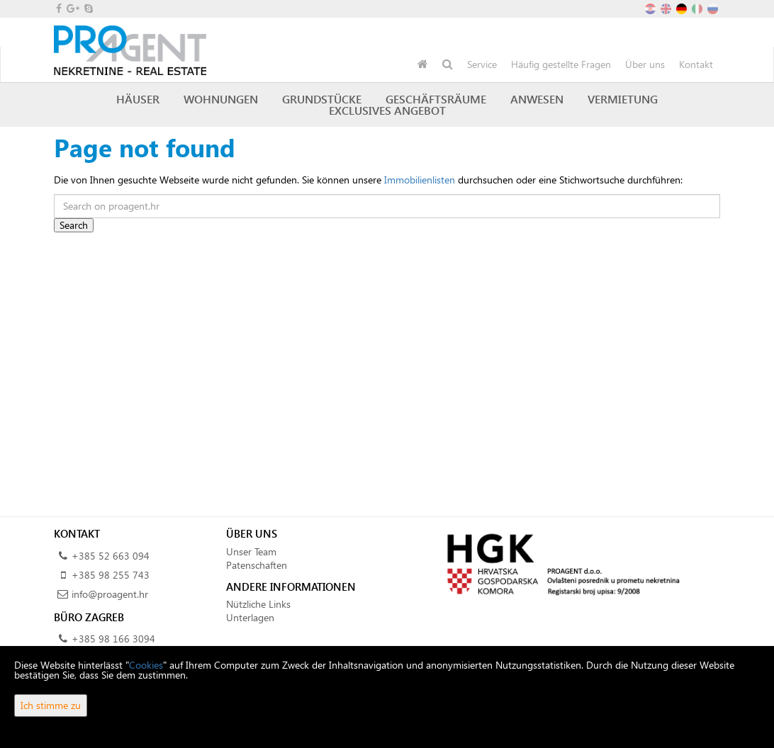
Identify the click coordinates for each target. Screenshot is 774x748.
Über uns (645, 64)
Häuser (137, 98)
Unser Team (251, 551)
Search (74, 225)
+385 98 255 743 (111, 575)
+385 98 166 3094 (113, 638)
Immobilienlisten (419, 179)
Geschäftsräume (436, 98)
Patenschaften (256, 565)
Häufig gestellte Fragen (561, 64)
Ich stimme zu (51, 705)
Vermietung (623, 98)
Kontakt (696, 64)
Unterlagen (250, 617)
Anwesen (536, 98)
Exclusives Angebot (387, 110)
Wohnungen (221, 98)
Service (482, 64)
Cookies (146, 665)
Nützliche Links (258, 604)
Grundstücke (321, 98)
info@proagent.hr (110, 594)
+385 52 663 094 (111, 555)
